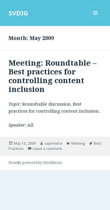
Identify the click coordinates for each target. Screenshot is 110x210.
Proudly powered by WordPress (35, 162)
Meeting (78, 143)
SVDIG (18, 12)
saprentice (53, 143)
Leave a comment (47, 148)
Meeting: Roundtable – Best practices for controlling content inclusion (53, 75)
